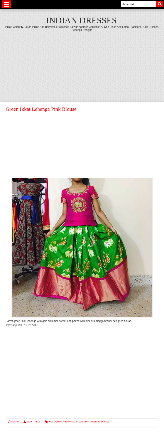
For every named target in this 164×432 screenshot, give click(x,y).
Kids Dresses (55, 421)
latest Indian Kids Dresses (96, 421)
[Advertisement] (82, 64)
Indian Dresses (81, 20)
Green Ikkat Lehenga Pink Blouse (41, 109)
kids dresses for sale (73, 421)
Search (159, 4)
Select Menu (6, 4)
